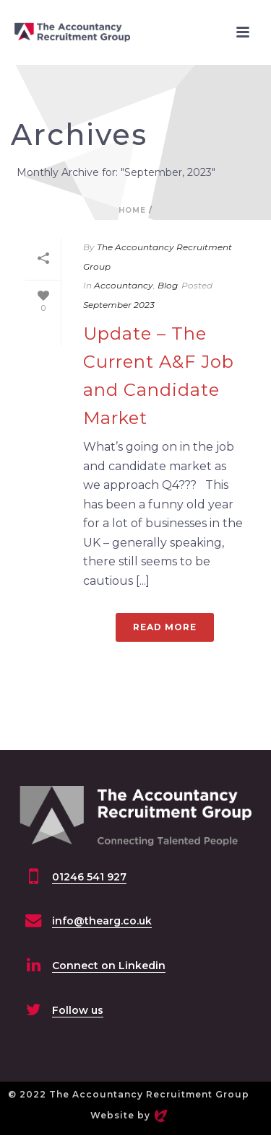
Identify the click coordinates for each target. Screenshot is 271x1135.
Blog (168, 285)
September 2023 (119, 304)
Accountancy (123, 285)
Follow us (77, 1010)
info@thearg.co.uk (102, 920)
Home (132, 210)
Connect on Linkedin (108, 965)
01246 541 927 (89, 876)
